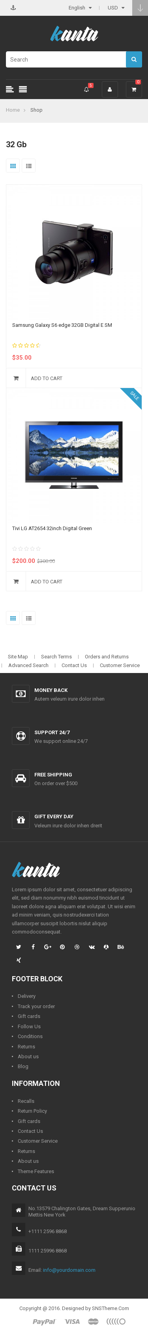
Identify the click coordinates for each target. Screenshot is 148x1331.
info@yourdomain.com (69, 1270)
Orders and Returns (107, 657)
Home (13, 110)
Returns (26, 1047)
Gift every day (53, 816)
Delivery (27, 996)
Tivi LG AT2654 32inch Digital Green (52, 528)
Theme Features (36, 1171)
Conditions (30, 1036)
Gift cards (29, 1016)
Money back (50, 690)
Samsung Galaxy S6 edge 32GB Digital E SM (62, 325)
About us (28, 1056)
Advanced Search (28, 665)
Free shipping (53, 775)
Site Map (18, 657)
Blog (23, 1066)
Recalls (26, 1101)
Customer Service (120, 665)
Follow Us (29, 1026)
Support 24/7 (51, 732)
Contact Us (74, 665)
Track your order (36, 1006)
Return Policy (32, 1111)
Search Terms (56, 657)
